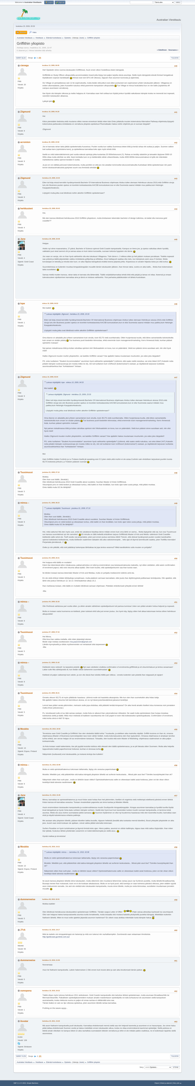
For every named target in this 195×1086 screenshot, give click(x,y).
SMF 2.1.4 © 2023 (20, 1083)
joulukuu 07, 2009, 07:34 (50, 632)
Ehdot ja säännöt (166, 1083)
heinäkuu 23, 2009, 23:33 (51, 178)
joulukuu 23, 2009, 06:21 (50, 693)
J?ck (22, 930)
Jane (22, 239)
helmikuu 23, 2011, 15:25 (51, 1021)
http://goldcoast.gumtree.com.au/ (56, 937)
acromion (25, 142)
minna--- (24, 503)
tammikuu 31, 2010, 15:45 (51, 795)
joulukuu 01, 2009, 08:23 (50, 503)
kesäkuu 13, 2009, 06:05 (50, 65)
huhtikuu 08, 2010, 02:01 (51, 899)
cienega (24, 65)
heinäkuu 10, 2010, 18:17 (51, 930)
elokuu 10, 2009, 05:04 (50, 377)
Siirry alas (21, 58)
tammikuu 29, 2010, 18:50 (51, 729)
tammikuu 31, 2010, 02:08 (51, 765)
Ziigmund (25, 111)
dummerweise (27, 899)
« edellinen (162, 50)
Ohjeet (157, 1083)
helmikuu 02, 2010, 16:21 (51, 846)
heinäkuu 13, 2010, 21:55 (51, 960)
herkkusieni (26, 208)
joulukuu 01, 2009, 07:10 (50, 472)
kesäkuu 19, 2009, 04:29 (50, 111)
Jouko (81, 38)
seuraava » (173, 50)
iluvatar (24, 1021)
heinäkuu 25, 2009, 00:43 (51, 208)
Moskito (24, 729)
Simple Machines (32, 1083)
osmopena (25, 990)
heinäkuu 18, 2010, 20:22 (51, 990)
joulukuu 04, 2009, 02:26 (50, 601)
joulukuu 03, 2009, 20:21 (50, 558)
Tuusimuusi (26, 472)
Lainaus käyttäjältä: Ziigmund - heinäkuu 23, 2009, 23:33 (67, 314)
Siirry (141, 1067)
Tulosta (174, 58)
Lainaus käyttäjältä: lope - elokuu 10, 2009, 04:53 (65, 382)
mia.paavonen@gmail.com (81, 642)
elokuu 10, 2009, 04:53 (50, 303)
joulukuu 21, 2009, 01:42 (50, 662)
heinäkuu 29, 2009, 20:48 (51, 239)
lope (22, 303)
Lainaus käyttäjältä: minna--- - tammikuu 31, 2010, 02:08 (67, 852)
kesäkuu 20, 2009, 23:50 (50, 142)
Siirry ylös (21, 1056)
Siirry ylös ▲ (177, 1083)
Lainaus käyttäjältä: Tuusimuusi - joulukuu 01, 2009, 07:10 (68, 508)
